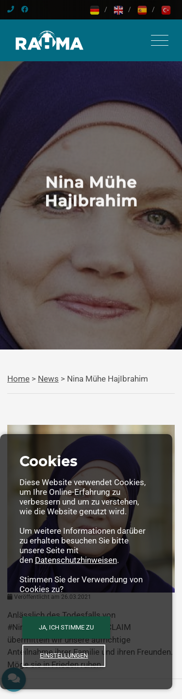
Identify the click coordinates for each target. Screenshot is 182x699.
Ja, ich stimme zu (66, 627)
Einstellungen (64, 655)
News (48, 379)
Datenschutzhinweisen (76, 560)
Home (18, 379)
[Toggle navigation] (159, 40)
